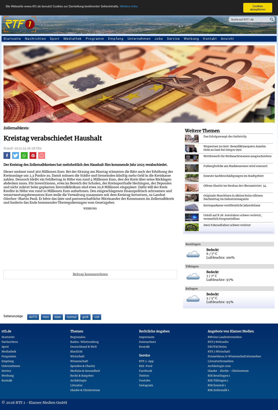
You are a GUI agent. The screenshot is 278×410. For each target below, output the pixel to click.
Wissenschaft (79, 361)
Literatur (76, 385)
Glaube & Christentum (85, 390)
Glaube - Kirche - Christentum (228, 371)
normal (71, 317)
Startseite (12, 39)
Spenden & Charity (82, 366)
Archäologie (78, 380)
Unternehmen (139, 39)
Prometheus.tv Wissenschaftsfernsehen (234, 356)
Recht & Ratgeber (82, 375)
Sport (55, 39)
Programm (95, 39)
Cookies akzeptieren (258, 7)
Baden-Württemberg (84, 342)
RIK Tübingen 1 (218, 380)
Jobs (158, 39)
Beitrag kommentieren (90, 274)
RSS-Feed (145, 366)
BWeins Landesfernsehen (225, 337)
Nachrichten (35, 39)
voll (96, 317)
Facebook (145, 371)
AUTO (33, 317)
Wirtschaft (77, 356)
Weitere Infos (129, 6)
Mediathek (73, 39)
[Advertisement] (90, 237)
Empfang (116, 39)
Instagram (146, 385)
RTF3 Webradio (218, 342)
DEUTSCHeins (217, 346)
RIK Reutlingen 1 (219, 375)
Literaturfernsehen (220, 361)
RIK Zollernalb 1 (218, 390)
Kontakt (210, 39)
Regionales (77, 337)
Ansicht (227, 39)
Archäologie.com (219, 366)
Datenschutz (147, 342)
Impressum (146, 337)
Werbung (191, 39)
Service (173, 39)
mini (46, 317)
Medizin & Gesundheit (85, 371)
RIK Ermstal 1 (217, 385)
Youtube (144, 380)
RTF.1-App (146, 361)
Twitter (144, 375)
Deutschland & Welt (83, 346)
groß (85, 317)
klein (58, 317)
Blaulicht (76, 351)
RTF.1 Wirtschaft (219, 351)
